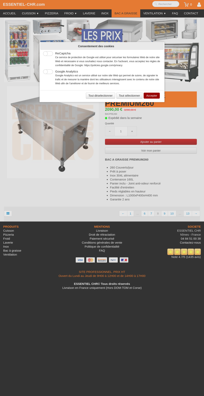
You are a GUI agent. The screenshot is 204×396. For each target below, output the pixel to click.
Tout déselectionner (100, 95)
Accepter (151, 95)
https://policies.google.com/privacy (103, 65)
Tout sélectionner (129, 95)
